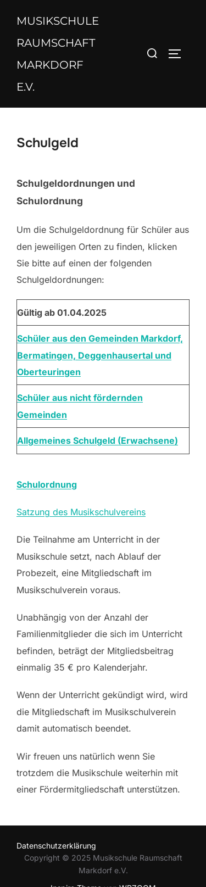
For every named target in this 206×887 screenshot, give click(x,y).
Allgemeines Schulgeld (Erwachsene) (97, 440)
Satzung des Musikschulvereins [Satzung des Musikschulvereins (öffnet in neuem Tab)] (81, 511)
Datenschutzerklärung (56, 845)
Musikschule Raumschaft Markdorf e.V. (57, 53)
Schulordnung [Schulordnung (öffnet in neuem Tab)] (46, 484)
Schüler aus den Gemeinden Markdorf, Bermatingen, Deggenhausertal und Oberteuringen (100, 355)
